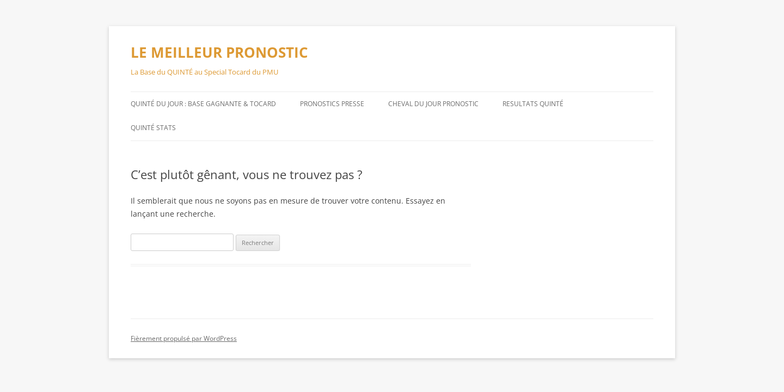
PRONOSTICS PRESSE (332, 103)
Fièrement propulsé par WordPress (184, 338)
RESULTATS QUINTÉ (533, 103)
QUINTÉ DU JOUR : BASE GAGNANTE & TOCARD (203, 103)
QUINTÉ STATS (153, 127)
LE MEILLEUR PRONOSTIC (219, 52)
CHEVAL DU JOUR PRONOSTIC (433, 103)
